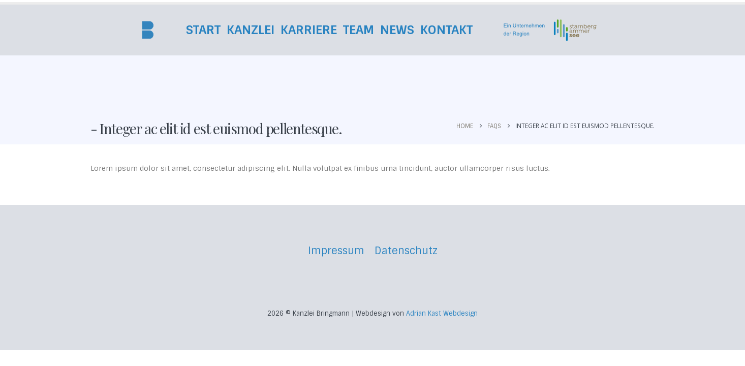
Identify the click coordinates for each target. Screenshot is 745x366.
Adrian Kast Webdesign (442, 313)
